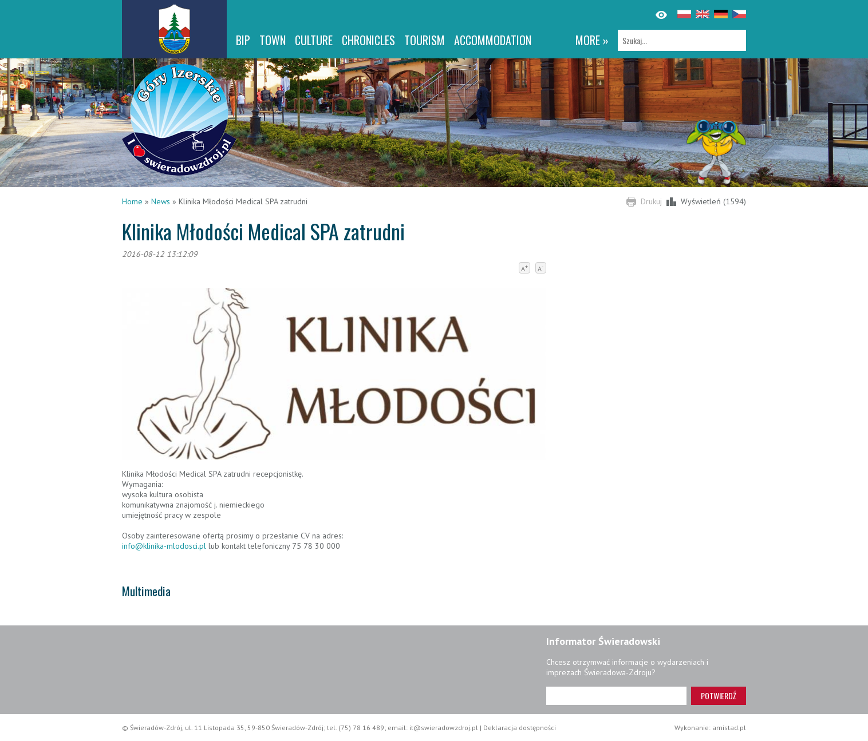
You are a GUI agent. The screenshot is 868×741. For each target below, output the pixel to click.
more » (592, 40)
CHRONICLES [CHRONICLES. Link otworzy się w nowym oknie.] (368, 40)
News (160, 201)
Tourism (424, 40)
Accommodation (492, 40)
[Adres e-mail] (616, 696)
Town (272, 40)
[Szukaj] (682, 40)
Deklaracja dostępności (519, 727)
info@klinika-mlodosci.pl (164, 546)
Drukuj (651, 201)
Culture (314, 40)
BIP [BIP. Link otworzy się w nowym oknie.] (243, 40)
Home (132, 201)
